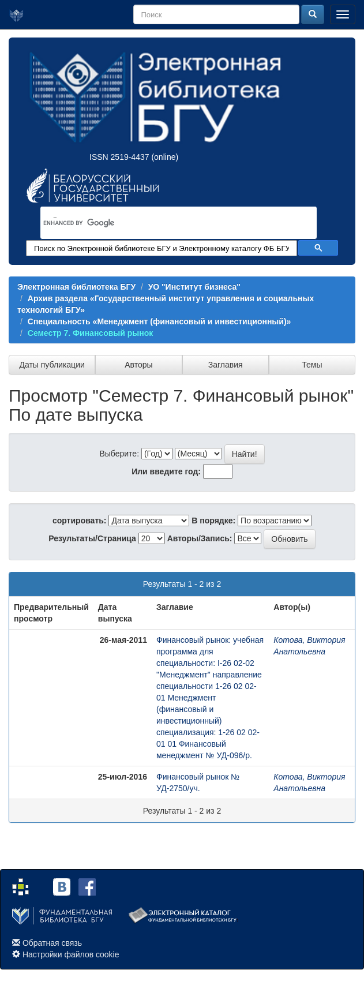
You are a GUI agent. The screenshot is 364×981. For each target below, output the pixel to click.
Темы (312, 364)
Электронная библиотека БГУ (76, 286)
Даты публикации (51, 364)
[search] (163, 223)
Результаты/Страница (92, 538)
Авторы (138, 364)
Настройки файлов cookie (70, 954)
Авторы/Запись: (199, 538)
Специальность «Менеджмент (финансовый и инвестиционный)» (159, 321)
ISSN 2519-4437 (119, 157)
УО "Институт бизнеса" (194, 286)
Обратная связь (52, 943)
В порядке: (213, 520)
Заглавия (225, 364)
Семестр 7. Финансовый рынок (90, 333)
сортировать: (79, 520)
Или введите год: (166, 471)
